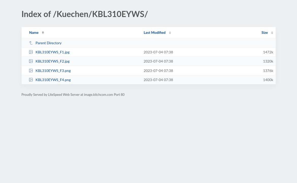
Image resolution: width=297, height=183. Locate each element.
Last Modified (155, 32)
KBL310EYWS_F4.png (50, 80)
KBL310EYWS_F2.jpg (49, 61)
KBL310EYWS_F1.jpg (49, 52)
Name (34, 32)
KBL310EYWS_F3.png (50, 70)
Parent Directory (45, 43)
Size (264, 32)
